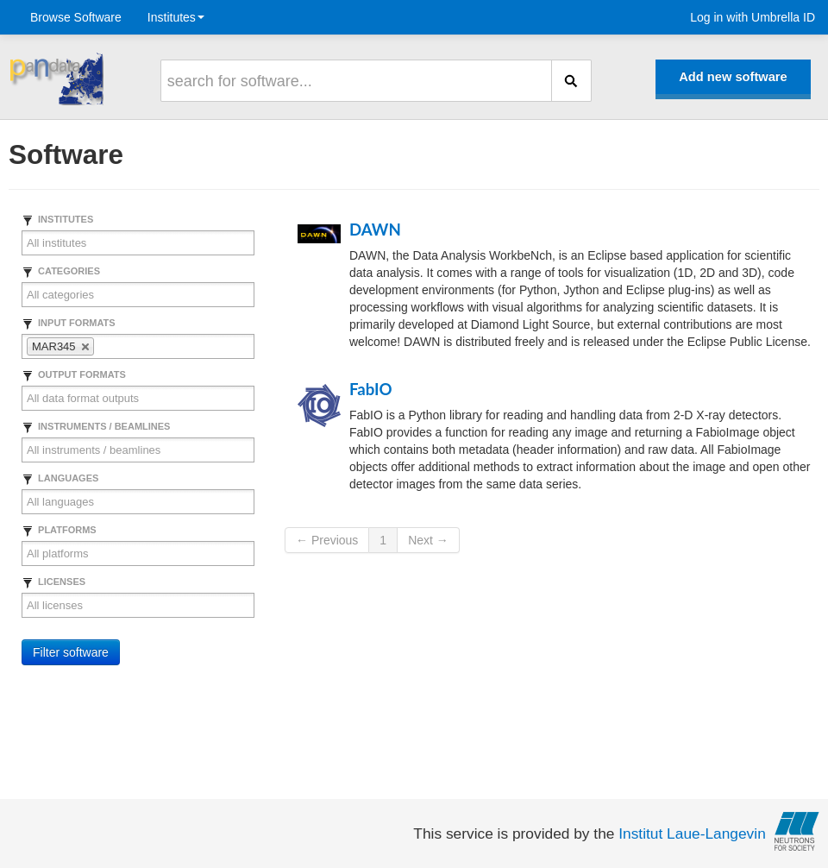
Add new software (733, 77)
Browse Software (76, 17)
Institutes (175, 17)
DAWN (375, 229)
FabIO (370, 389)
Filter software (71, 652)
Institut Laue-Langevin (692, 833)
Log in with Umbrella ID (752, 17)
